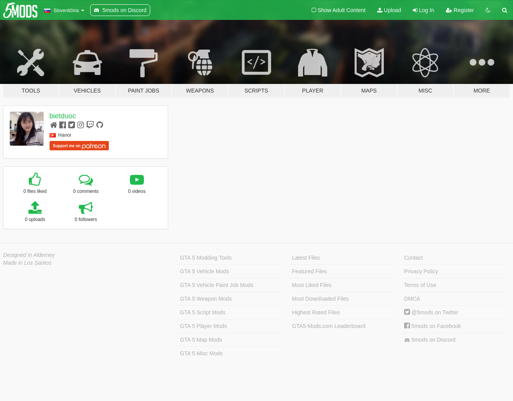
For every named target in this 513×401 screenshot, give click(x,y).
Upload (389, 10)
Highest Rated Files (316, 312)
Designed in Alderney (29, 255)
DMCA (412, 299)
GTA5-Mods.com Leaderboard (329, 326)
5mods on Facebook (432, 326)
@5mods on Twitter (431, 312)
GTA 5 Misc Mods (201, 353)
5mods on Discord (430, 340)
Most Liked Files (312, 285)
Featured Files (309, 271)
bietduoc (63, 116)
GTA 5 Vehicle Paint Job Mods (216, 285)
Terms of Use (420, 285)
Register (460, 10)
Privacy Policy (421, 271)
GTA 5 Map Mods (201, 340)
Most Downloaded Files (320, 299)
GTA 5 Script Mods (202, 312)
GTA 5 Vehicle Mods (204, 271)
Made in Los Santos (27, 263)
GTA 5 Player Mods (203, 326)
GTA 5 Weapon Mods (206, 299)
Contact (413, 258)
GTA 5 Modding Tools (206, 258)
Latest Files (306, 258)
